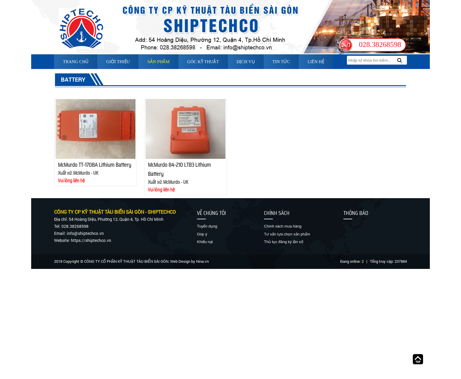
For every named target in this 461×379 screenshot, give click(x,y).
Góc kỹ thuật (203, 61)
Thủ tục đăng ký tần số (283, 242)
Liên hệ (316, 61)
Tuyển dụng (207, 226)
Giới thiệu (118, 61)
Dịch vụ (246, 61)
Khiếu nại (205, 242)
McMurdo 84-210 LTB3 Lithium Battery (179, 169)
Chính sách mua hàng (282, 226)
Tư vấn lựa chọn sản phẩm (287, 234)
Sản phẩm (158, 61)
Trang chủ (75, 61)
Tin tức (281, 61)
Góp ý (202, 234)
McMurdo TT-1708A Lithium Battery (94, 164)
